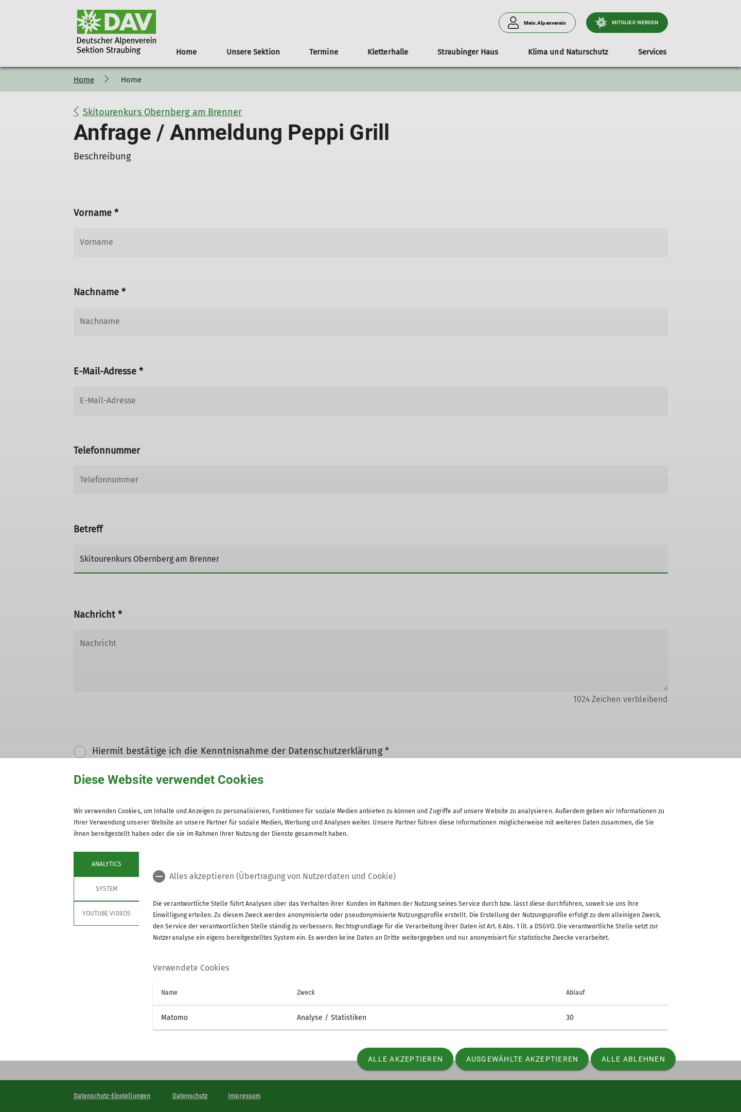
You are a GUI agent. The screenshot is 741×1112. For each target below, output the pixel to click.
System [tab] (106, 888)
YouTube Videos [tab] (106, 913)
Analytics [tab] (106, 864)
